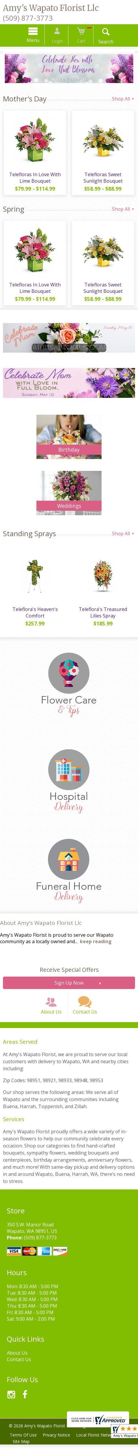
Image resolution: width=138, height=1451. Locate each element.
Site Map (21, 1448)
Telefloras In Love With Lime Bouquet (34, 178)
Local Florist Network (99, 1441)
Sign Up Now (69, 986)
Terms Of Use (23, 1441)
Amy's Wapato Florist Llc (51, 8)
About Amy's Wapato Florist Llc (41, 925)
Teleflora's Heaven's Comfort (34, 615)
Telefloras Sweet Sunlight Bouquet (103, 178)
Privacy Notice (58, 1441)
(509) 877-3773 (28, 18)
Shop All (123, 98)
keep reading (96, 944)
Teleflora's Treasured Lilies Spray (103, 615)
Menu (37, 40)
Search (102, 41)
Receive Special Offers (69, 973)
